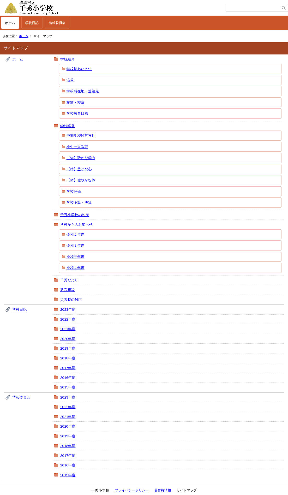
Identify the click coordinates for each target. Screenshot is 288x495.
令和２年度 (75, 234)
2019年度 (67, 348)
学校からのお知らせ (76, 224)
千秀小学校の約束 (74, 215)
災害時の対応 (71, 300)
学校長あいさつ (79, 69)
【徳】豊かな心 (79, 169)
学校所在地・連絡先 (82, 91)
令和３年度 (75, 245)
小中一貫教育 (77, 147)
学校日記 (32, 23)
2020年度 (67, 339)
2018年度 (67, 358)
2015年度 (67, 387)
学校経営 (67, 126)
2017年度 (67, 368)
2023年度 (67, 309)
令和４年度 (75, 268)
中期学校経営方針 (80, 135)
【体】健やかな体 (80, 180)
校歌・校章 (75, 102)
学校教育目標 (77, 113)
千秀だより (69, 280)
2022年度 (67, 319)
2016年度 (67, 378)
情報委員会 (57, 23)
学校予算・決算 (79, 202)
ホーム (10, 23)
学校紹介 (67, 59)
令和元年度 (75, 257)
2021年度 (67, 329)
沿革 (70, 80)
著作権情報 (162, 490)
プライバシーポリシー (132, 490)
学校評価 (73, 191)
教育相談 (67, 290)
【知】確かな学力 (80, 158)
